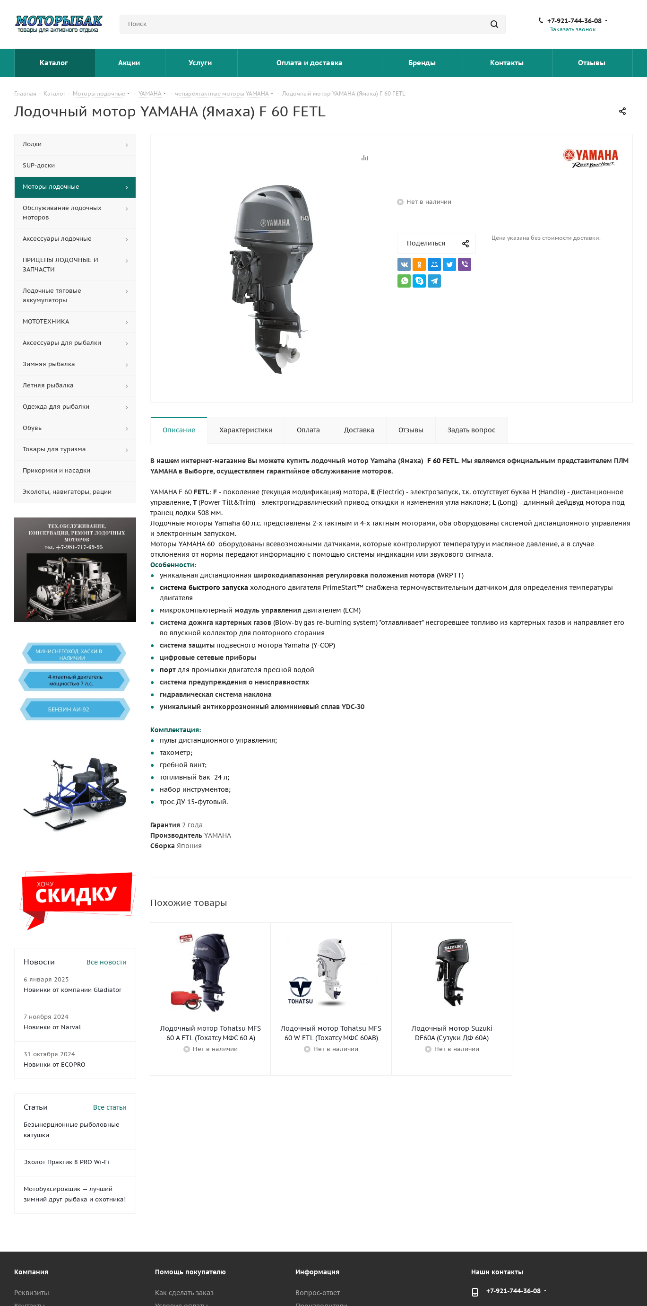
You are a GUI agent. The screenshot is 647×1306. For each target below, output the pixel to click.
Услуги (201, 62)
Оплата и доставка (310, 62)
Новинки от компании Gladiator (72, 990)
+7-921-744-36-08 (574, 21)
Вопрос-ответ (317, 1292)
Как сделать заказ (184, 1292)
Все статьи (110, 1107)
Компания (31, 1272)
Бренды (423, 62)
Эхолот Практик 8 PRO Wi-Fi (66, 1162)
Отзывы (592, 62)
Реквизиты (31, 1292)
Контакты (508, 62)
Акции (130, 62)
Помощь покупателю (190, 1272)
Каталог (54, 62)
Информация (317, 1272)
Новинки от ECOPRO (55, 1065)
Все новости (106, 962)
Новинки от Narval (52, 1027)
